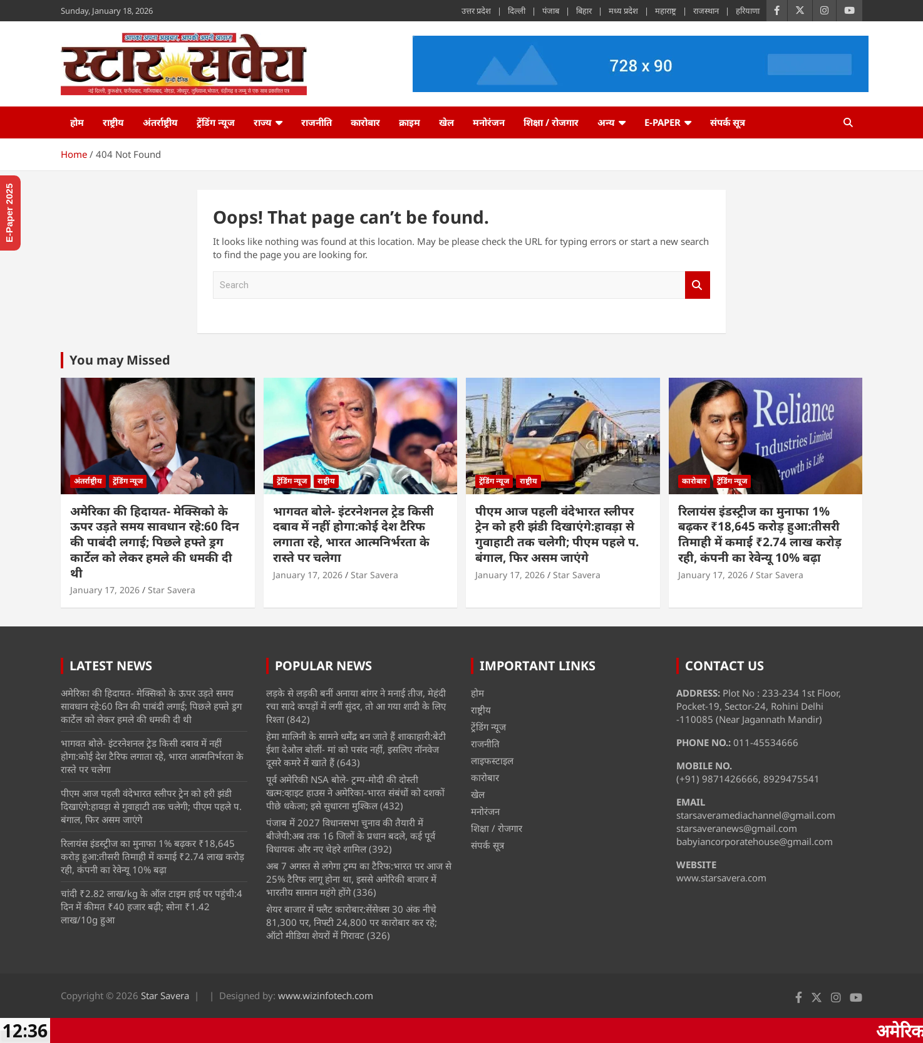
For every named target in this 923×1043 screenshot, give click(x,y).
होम (77, 122)
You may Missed (120, 359)
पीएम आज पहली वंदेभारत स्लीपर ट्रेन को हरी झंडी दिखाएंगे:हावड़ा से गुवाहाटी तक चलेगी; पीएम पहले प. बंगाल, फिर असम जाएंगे (557, 534)
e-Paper (662, 122)
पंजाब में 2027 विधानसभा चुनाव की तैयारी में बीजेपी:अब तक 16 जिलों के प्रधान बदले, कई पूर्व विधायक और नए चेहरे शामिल (350, 835)
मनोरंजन (489, 122)
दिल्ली (516, 10)
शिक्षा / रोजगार (551, 122)
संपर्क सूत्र (727, 122)
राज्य (263, 122)
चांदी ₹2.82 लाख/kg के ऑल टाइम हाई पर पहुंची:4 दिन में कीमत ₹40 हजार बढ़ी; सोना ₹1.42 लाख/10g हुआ (151, 906)
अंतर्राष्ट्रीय (160, 122)
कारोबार (365, 122)
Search (697, 285)
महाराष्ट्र (665, 10)
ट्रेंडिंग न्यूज (216, 122)
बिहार (584, 10)
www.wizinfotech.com (325, 995)
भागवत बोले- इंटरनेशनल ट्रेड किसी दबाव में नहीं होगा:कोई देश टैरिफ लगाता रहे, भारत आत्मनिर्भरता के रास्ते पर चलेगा (353, 534)
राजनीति (316, 122)
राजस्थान (706, 10)
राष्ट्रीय (113, 122)
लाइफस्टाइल (492, 760)
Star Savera (171, 590)
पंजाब (550, 10)
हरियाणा (748, 10)
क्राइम (409, 122)
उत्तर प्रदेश (476, 10)
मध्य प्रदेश (623, 10)
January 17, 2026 (105, 590)
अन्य (606, 122)
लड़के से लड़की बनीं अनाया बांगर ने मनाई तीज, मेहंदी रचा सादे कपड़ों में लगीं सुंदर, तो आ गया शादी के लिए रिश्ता (356, 706)
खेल (446, 122)
